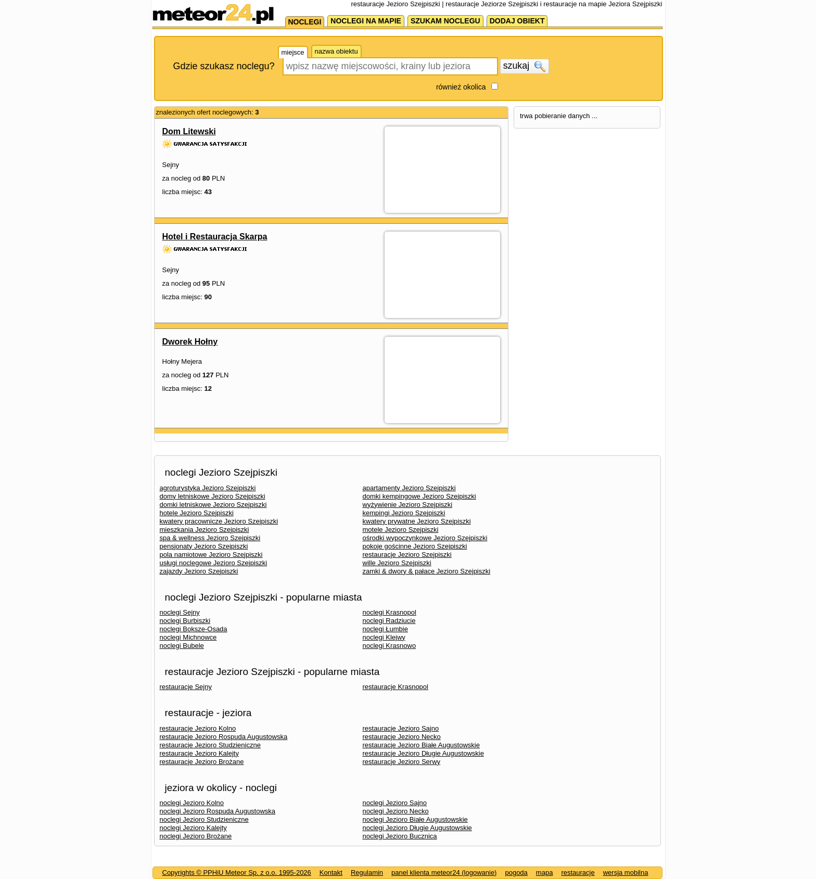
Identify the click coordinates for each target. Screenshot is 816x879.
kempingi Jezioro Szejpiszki (404, 513)
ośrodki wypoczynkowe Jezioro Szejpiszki (425, 538)
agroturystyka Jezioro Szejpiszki (208, 488)
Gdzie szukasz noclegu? (224, 66)
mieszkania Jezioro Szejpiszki (204, 529)
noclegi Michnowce (188, 637)
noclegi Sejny (180, 612)
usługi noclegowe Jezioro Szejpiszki (213, 563)
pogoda (516, 872)
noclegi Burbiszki (185, 621)
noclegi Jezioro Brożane (196, 836)
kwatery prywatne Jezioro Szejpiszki (417, 521)
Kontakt (331, 872)
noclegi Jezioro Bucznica (400, 836)
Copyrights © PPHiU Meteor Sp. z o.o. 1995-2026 (236, 872)
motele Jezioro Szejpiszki (401, 529)
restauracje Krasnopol (395, 687)
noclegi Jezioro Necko (396, 811)
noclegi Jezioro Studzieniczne (204, 819)
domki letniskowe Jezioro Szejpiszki (213, 504)
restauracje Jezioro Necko (402, 737)
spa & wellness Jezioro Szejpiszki (210, 538)
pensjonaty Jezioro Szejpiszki (204, 546)
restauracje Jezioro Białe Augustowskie (421, 745)
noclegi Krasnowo (389, 645)
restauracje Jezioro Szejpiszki (407, 554)
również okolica (461, 87)
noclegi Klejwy (384, 637)
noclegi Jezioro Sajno (395, 803)
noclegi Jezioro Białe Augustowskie (415, 819)
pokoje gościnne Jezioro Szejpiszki (415, 546)
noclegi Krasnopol (389, 612)
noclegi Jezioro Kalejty (193, 828)
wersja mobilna (625, 872)
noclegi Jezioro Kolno (192, 803)
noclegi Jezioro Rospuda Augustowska (218, 811)
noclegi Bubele (182, 645)
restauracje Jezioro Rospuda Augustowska (224, 737)
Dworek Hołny (190, 341)
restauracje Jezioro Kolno (198, 728)
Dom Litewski (189, 131)
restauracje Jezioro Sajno (401, 728)
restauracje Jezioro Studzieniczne (210, 745)
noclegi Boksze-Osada (193, 629)
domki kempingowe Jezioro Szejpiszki (419, 496)
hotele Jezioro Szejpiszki (197, 513)
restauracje (577, 872)
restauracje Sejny (186, 687)
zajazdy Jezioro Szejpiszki (199, 571)
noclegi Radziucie (389, 621)
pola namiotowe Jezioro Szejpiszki (211, 554)
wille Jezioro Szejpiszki (397, 563)
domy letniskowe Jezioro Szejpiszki (212, 496)
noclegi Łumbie (385, 629)
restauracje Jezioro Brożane (202, 762)
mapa (544, 872)
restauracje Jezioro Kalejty (199, 753)
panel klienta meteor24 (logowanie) (443, 872)
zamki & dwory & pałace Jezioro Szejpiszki (427, 571)
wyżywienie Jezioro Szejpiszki (408, 504)
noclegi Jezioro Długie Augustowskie (417, 828)
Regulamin (367, 872)
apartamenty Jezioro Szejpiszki (409, 488)
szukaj (524, 66)
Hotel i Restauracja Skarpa (214, 236)
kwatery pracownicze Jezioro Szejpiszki (219, 521)
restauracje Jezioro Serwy (402, 762)
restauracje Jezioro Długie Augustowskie (423, 753)
